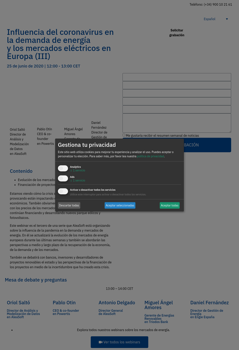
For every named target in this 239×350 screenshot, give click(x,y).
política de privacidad (150, 156)
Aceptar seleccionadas (120, 205)
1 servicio (77, 170)
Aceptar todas (170, 205)
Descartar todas (69, 205)
